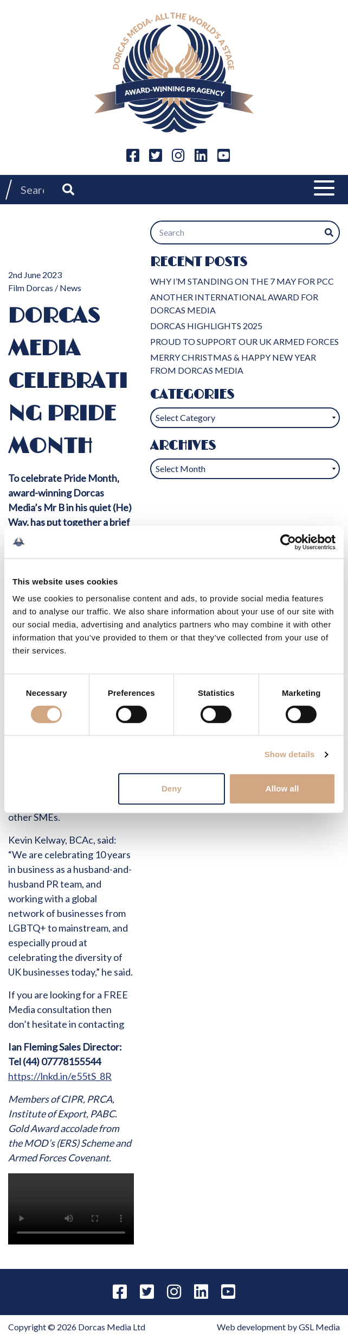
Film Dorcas (30, 287)
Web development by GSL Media (278, 1327)
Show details (290, 754)
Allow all (282, 788)
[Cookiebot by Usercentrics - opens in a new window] (288, 542)
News (70, 287)
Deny (172, 788)
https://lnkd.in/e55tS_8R (60, 1076)
